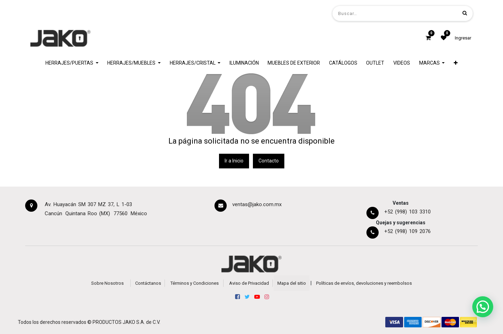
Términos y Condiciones (194, 283)
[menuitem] (244, 63)
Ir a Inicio (234, 161)
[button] (455, 63)
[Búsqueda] (465, 13)
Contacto (268, 161)
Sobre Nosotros (107, 283)
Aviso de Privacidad (249, 283)
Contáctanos (148, 283)
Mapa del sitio (291, 283)
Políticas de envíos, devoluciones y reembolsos (364, 283)
